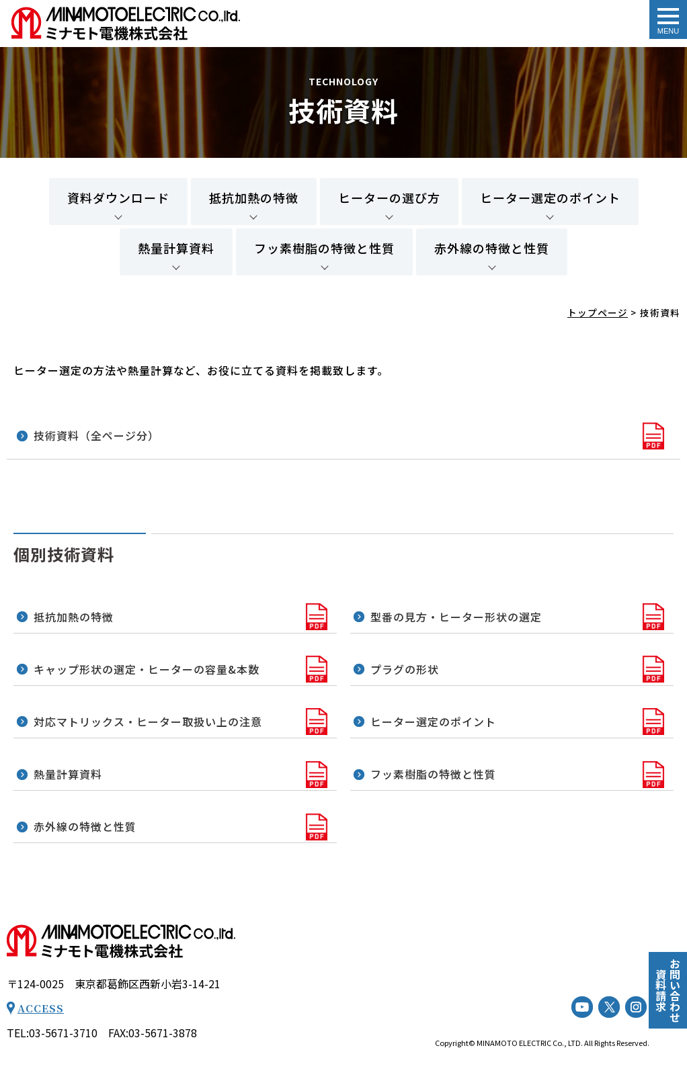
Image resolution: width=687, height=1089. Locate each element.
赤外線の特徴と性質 (491, 248)
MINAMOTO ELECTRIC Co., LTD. (530, 1042)
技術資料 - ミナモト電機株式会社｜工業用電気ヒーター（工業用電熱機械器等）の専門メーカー (125, 23)
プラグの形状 (404, 669)
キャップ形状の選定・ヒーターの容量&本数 (146, 669)
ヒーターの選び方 (389, 197)
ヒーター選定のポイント (550, 197)
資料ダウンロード (118, 197)
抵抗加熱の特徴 (253, 197)
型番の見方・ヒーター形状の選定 (456, 617)
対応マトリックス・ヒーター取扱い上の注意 (148, 721)
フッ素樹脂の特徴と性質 (324, 248)
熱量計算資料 (176, 248)
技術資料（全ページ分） (98, 435)
